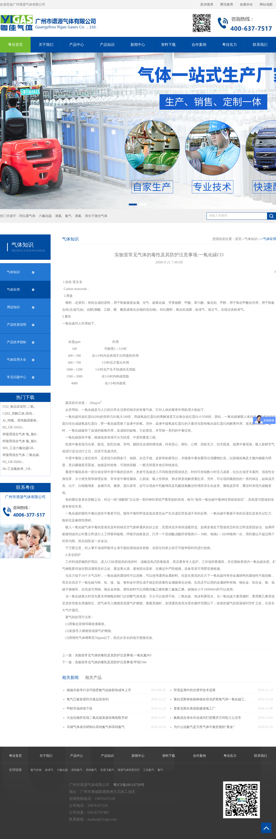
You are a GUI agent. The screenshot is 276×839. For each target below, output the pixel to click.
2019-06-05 (158, 690)
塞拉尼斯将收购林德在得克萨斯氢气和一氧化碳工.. (210, 699)
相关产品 (93, 677)
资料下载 (168, 45)
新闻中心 (137, 45)
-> (268, 239)
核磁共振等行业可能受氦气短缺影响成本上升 (99, 690)
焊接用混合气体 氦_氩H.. (20, 441)
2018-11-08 (265, 708)
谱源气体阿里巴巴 (129, 770)
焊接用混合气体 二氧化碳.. (21, 455)
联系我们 (260, 45)
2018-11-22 (158, 708)
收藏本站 (246, 4)
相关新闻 (70, 677)
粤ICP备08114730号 (128, 785)
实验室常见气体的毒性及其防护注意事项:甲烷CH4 (110, 662)
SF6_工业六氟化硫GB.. (19, 448)
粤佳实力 (229, 45)
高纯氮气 (91, 770)
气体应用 (13, 289)
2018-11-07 (158, 717)
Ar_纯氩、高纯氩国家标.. (20, 420)
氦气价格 (36, 770)
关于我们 (46, 45)
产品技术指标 (16, 342)
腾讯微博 (226, 4)
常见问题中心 (16, 377)
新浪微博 (206, 4)
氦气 (68, 216)
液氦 (78, 216)
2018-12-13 (265, 690)
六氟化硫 (45, 216)
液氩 (58, 216)
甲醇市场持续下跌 (79, 708)
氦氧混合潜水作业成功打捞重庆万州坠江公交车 (207, 717)
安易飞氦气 (107, 770)
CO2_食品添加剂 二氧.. (19, 406)
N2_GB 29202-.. (13, 462)
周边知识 (13, 307)
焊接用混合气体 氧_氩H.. (20, 434)
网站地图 (266, 4)
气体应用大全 (16, 359)
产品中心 (76, 45)
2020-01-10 (265, 727)
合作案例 (199, 45)
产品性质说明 (16, 324)
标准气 (49, 770)
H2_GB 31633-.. (13, 427)
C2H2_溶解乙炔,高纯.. (18, 413)
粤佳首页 (15, 45)
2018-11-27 (158, 699)
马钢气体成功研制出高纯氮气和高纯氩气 (96, 727)
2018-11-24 (265, 699)
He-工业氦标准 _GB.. (17, 469)
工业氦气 (148, 770)
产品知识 (107, 45)
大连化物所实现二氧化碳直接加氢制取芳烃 (97, 717)
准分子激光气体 (96, 216)
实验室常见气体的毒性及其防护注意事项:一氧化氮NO (113, 655)
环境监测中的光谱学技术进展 (195, 690)
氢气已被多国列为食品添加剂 (88, 699)
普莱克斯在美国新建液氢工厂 (195, 708)
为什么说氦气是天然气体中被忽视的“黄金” (204, 727)
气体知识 (13, 272)
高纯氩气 (76, 770)
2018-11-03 (265, 717)
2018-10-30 (158, 727)
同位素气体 (27, 216)
